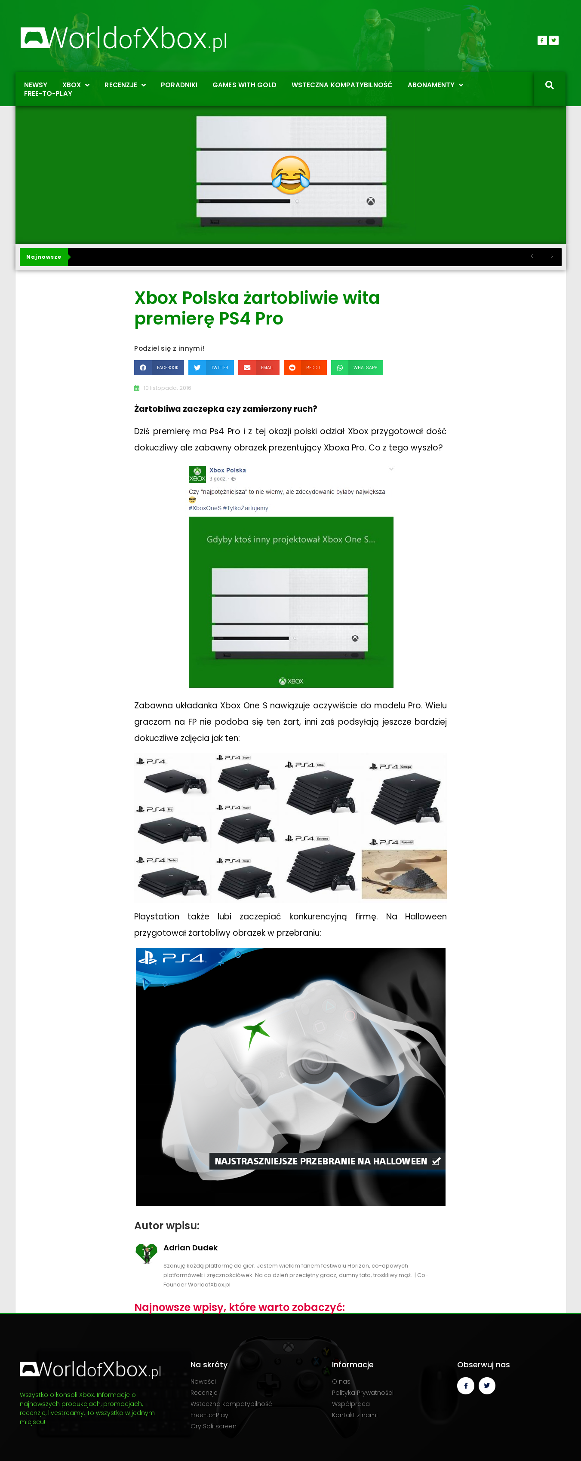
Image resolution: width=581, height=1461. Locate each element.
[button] (159, 367)
